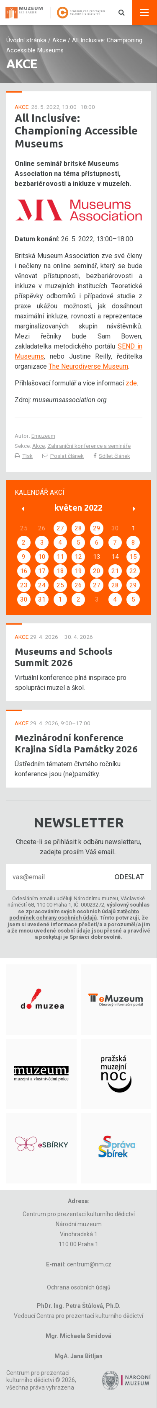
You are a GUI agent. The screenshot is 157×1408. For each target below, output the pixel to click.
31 (42, 599)
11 (60, 557)
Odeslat (129, 877)
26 (78, 585)
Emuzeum (43, 435)
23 (24, 585)
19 (78, 571)
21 (115, 571)
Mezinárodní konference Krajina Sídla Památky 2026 (76, 743)
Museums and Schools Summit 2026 (64, 657)
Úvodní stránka (26, 40)
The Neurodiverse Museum (88, 366)
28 (78, 528)
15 (133, 557)
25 (60, 585)
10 (42, 557)
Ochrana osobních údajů (79, 1287)
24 (42, 585)
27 (60, 528)
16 (24, 571)
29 (96, 528)
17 (42, 571)
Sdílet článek (111, 455)
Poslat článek (63, 455)
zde (131, 383)
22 (133, 571)
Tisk (24, 455)
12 (78, 557)
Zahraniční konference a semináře (89, 445)
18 (60, 571)
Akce (59, 40)
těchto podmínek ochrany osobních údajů (74, 914)
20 (96, 571)
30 (24, 599)
